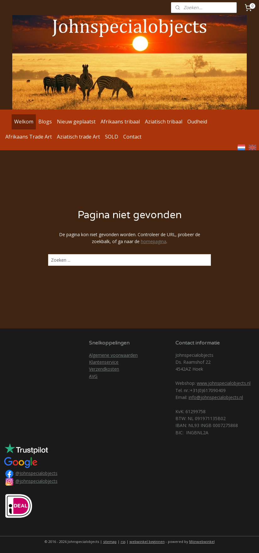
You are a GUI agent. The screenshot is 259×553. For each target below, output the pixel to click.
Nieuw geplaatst (76, 121)
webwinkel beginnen (147, 541)
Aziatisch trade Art (78, 136)
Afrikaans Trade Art (28, 136)
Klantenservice (103, 362)
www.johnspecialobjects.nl (224, 383)
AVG (93, 376)
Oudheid (197, 121)
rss (123, 541)
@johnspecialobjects (36, 481)
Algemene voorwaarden (113, 355)
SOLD (111, 136)
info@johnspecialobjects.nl (216, 397)
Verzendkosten (104, 369)
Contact (132, 136)
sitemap (110, 541)
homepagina (153, 241)
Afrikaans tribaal (120, 121)
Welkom (23, 121)
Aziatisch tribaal (163, 121)
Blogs (45, 121)
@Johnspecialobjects (36, 473)
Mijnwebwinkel (202, 541)
